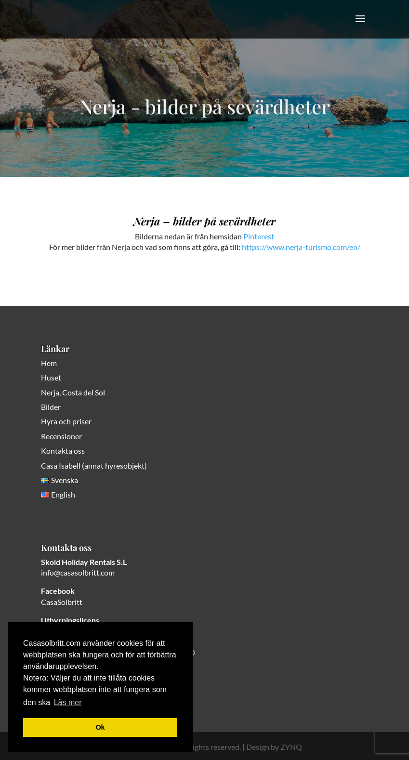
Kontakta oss (63, 450)
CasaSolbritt (61, 601)
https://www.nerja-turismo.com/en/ (301, 246)
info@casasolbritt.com (78, 572)
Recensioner (61, 436)
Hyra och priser (66, 421)
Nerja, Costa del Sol (73, 392)
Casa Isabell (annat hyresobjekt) (94, 465)
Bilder (51, 406)
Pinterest (258, 236)
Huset (51, 377)
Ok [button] (100, 727)
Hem (49, 362)
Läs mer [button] (68, 702)
